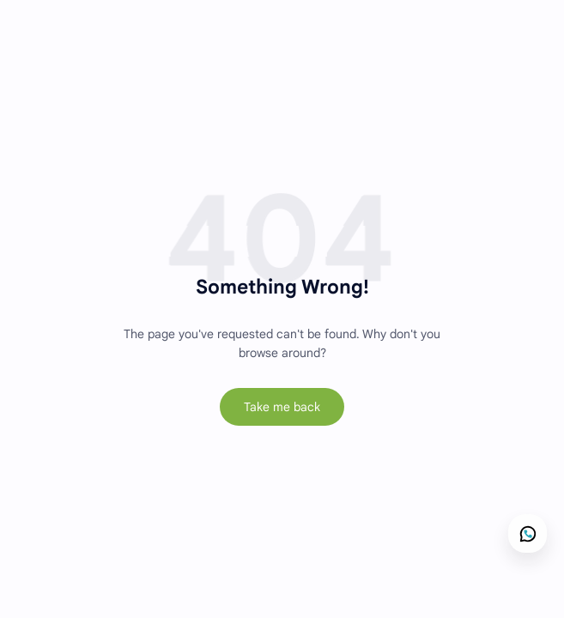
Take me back (282, 407)
